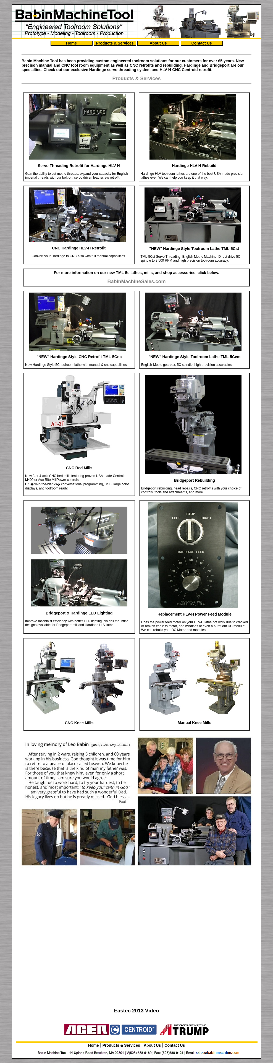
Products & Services (114, 43)
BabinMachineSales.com (136, 281)
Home (71, 43)
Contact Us (201, 43)
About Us (158, 43)
